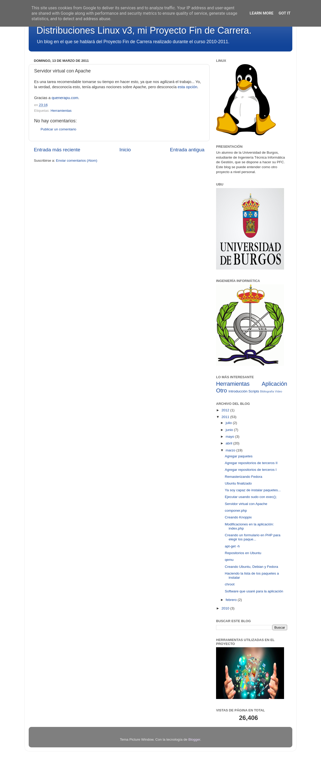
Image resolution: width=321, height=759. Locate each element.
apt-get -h (232, 546)
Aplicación (274, 384)
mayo (230, 436)
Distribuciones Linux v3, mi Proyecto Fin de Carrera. (143, 30)
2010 (225, 608)
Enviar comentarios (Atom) (76, 160)
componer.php (236, 510)
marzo (231, 450)
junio (230, 430)
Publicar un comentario (58, 129)
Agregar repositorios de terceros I (251, 470)
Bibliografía (267, 391)
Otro (221, 390)
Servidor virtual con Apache (246, 504)
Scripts (253, 391)
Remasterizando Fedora (243, 477)
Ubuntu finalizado (238, 483)
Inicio (125, 149)
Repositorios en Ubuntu (243, 553)
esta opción (187, 87)
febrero (232, 600)
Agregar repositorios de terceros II (251, 463)
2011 (225, 417)
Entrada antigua (187, 149)
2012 (225, 410)
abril (229, 443)
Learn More (261, 13)
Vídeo (278, 391)
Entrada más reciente (57, 149)
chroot (230, 584)
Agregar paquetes (239, 456)
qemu (229, 560)
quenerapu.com (65, 98)
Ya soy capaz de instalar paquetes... (253, 490)
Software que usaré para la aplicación (254, 591)
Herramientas (61, 111)
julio (229, 423)
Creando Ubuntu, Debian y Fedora (251, 567)
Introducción (238, 391)
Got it (285, 13)
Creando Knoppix (238, 517)
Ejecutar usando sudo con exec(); (251, 497)
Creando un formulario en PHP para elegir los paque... (252, 537)
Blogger (194, 739)
